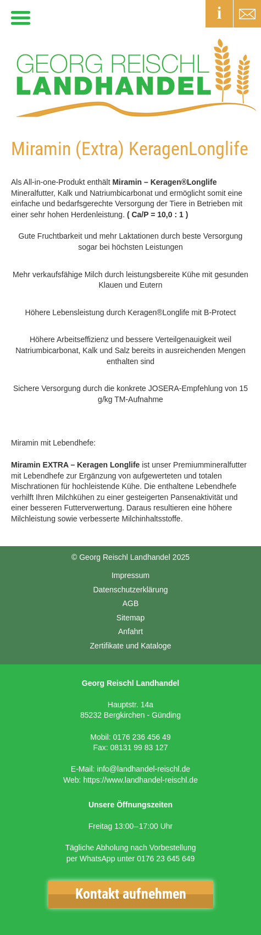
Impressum (130, 575)
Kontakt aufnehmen (130, 894)
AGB (131, 603)
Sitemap (130, 617)
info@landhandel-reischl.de (143, 769)
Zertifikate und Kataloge (130, 645)
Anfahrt (130, 631)
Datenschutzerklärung (130, 589)
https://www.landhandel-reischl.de (140, 780)
